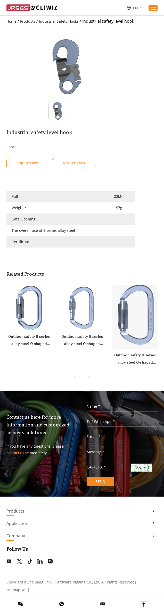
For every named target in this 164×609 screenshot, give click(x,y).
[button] (89, 375)
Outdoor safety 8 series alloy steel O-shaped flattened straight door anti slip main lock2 (29, 340)
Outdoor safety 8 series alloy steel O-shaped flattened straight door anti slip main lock (135, 359)
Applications (18, 523)
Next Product (74, 162)
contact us (15, 453)
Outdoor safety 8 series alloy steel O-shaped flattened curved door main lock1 (82, 340)
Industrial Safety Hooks (59, 21)
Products (27, 21)
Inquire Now (27, 162)
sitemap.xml (17, 589)
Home (11, 21)
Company (15, 535)
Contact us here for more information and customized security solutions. (37, 424)
